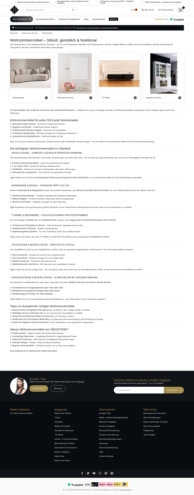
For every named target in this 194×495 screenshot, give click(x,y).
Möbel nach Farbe (62, 460)
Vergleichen (148, 430)
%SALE (113, 19)
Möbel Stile (59, 456)
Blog (86, 19)
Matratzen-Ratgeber (107, 422)
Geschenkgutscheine (45, 19)
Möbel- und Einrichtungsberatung (113, 417)
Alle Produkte (149, 434)
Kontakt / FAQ (105, 413)
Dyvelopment (126, 490)
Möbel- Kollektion (62, 452)
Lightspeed (106, 490)
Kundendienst (98, 19)
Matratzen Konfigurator (69, 19)
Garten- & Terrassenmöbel (66, 439)
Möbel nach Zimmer (30, 33)
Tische (57, 417)
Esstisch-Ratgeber (107, 426)
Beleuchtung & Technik (65, 443)
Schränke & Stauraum (64, 430)
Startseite (14, 33)
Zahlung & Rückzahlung (109, 430)
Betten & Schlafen (62, 426)
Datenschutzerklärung (108, 447)
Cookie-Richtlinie (106, 456)
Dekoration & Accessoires (66, 447)
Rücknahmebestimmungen (110, 439)
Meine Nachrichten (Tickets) (155, 422)
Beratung (58, 388)
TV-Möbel (59, 434)
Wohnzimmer (47, 33)
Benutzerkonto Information (154, 413)
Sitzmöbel (59, 422)
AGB (101, 452)
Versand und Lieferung (109, 434)
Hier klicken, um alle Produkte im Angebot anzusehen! (97, 28)
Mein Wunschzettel (151, 426)
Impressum (103, 443)
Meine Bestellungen (152, 417)
